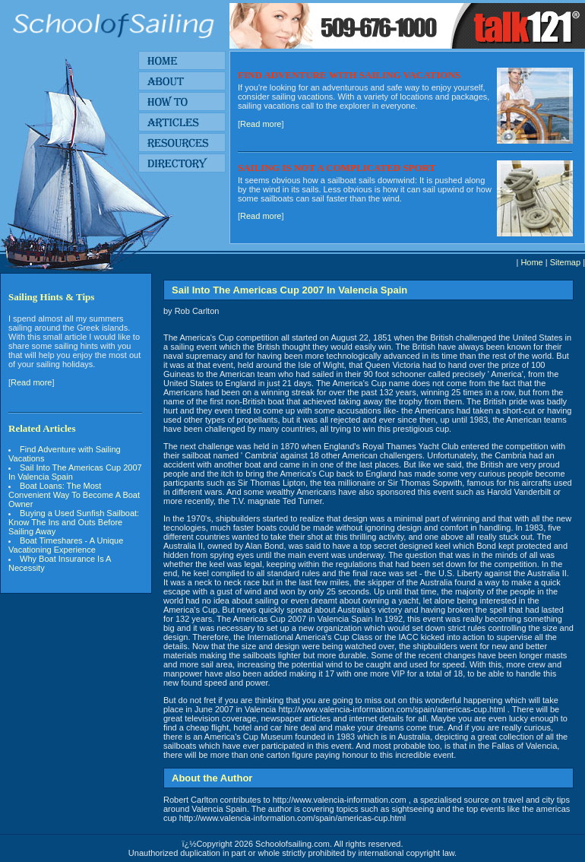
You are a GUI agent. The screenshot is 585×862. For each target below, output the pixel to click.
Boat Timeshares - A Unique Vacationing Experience (65, 545)
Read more (260, 123)
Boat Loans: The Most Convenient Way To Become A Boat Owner (74, 495)
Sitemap (565, 262)
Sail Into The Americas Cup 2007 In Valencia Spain (75, 472)
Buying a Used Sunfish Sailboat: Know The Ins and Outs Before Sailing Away (73, 522)
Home (531, 262)
